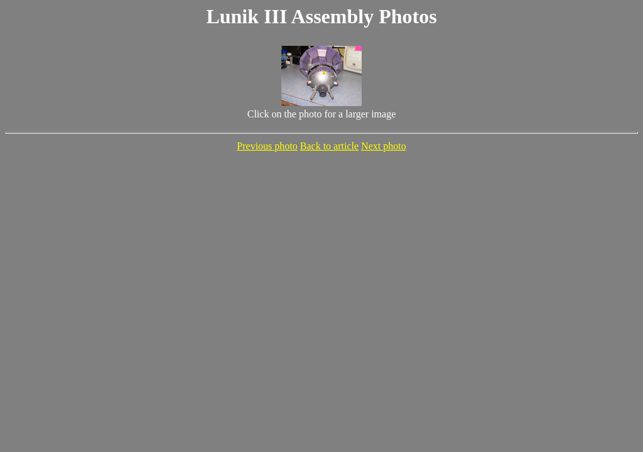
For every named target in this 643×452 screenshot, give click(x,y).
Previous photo (267, 146)
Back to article (329, 146)
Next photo (383, 146)
